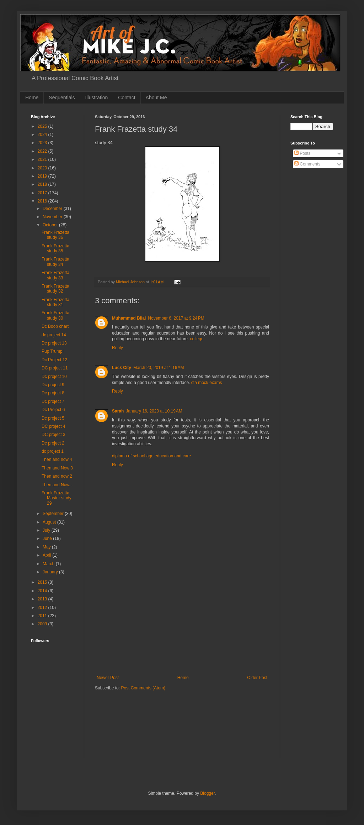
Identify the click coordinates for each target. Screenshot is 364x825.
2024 (43, 134)
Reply (117, 347)
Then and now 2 (57, 476)
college (196, 338)
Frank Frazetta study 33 (55, 275)
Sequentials (62, 97)
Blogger (207, 793)
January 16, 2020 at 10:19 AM (154, 411)
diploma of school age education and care (151, 455)
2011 (43, 615)
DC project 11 (55, 368)
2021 (43, 159)
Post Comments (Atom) (143, 687)
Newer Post (108, 677)
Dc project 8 (53, 392)
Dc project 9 (53, 384)
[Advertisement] (182, 621)
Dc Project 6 (53, 409)
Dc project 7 (53, 401)
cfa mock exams (206, 382)
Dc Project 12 (54, 359)
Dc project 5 (53, 418)
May (47, 547)
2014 (43, 590)
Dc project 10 (54, 376)
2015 (43, 582)
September (54, 513)
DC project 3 (53, 434)
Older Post (257, 677)
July (47, 530)
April (47, 555)
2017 (43, 192)
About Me (156, 97)
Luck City (121, 367)
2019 (43, 176)
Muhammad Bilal (129, 318)
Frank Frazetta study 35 (55, 248)
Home (31, 97)
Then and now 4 (57, 459)
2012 (43, 607)
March (49, 563)
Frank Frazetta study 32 (55, 289)
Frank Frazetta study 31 (55, 302)
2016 (43, 201)
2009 (43, 623)
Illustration (96, 97)
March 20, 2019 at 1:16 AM (158, 367)
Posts (302, 153)
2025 (43, 126)
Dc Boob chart (55, 326)
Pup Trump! (53, 351)
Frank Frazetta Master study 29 (56, 498)
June (48, 538)
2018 (43, 184)
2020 (43, 167)
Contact (126, 97)
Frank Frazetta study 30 (55, 315)
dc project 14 (54, 334)
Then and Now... (57, 484)
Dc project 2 (53, 443)
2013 (43, 599)
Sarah (118, 411)
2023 (43, 142)
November (53, 216)
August (50, 522)
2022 (43, 151)
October (51, 224)
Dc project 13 (54, 343)
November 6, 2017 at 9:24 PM (176, 318)
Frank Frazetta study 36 (55, 235)
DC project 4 (53, 426)
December (53, 208)
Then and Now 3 (57, 468)
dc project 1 (53, 451)
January (51, 571)
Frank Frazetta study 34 (55, 262)
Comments (307, 164)
